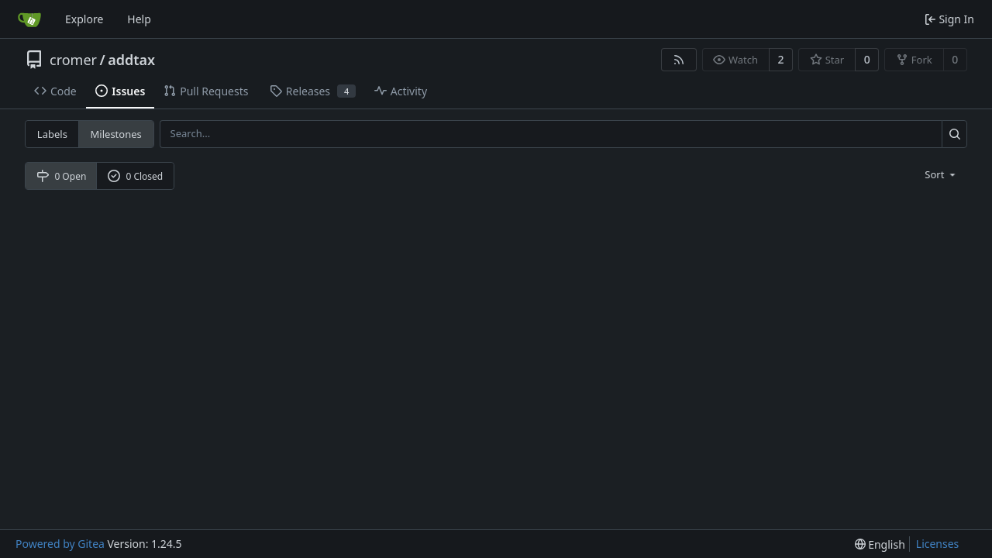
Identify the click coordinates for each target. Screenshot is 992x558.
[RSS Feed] (679, 59)
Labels (52, 134)
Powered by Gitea (60, 543)
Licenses (937, 543)
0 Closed (136, 176)
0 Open (61, 176)
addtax (131, 59)
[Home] (29, 19)
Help (139, 19)
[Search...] (954, 133)
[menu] (941, 174)
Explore (84, 19)
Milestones (116, 134)
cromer (73, 59)
